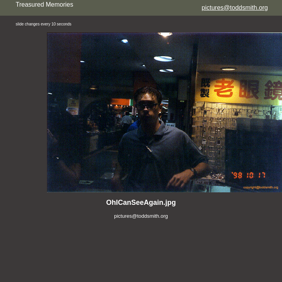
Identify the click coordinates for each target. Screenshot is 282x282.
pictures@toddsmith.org (235, 7)
